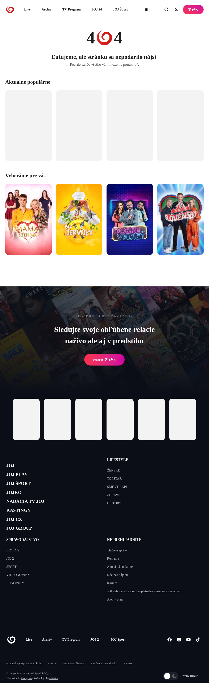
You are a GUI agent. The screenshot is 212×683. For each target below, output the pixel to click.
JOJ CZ (15, 526)
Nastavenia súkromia (73, 671)
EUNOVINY (15, 591)
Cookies (52, 671)
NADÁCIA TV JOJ (28, 506)
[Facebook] (169, 647)
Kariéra (112, 591)
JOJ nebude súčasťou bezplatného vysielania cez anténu (144, 599)
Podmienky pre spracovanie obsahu (24, 671)
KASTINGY (20, 516)
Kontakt (128, 671)
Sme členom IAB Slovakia (104, 671)
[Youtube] (188, 647)
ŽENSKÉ (113, 470)
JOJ (11, 466)
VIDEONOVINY (18, 583)
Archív (46, 9)
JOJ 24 (97, 9)
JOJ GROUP (21, 536)
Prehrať (104, 359)
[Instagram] (179, 647)
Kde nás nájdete (118, 583)
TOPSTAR (114, 478)
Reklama (113, 566)
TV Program (71, 9)
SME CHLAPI (117, 486)
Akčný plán (115, 607)
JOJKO (15, 496)
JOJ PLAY (18, 476)
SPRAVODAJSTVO (22, 548)
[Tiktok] (198, 647)
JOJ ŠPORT (20, 486)
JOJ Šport (120, 9)
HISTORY (114, 503)
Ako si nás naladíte (120, 575)
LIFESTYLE (117, 460)
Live (27, 9)
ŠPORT (11, 575)
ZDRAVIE (114, 495)
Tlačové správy (117, 558)
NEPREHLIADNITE (124, 548)
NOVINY (13, 558)
